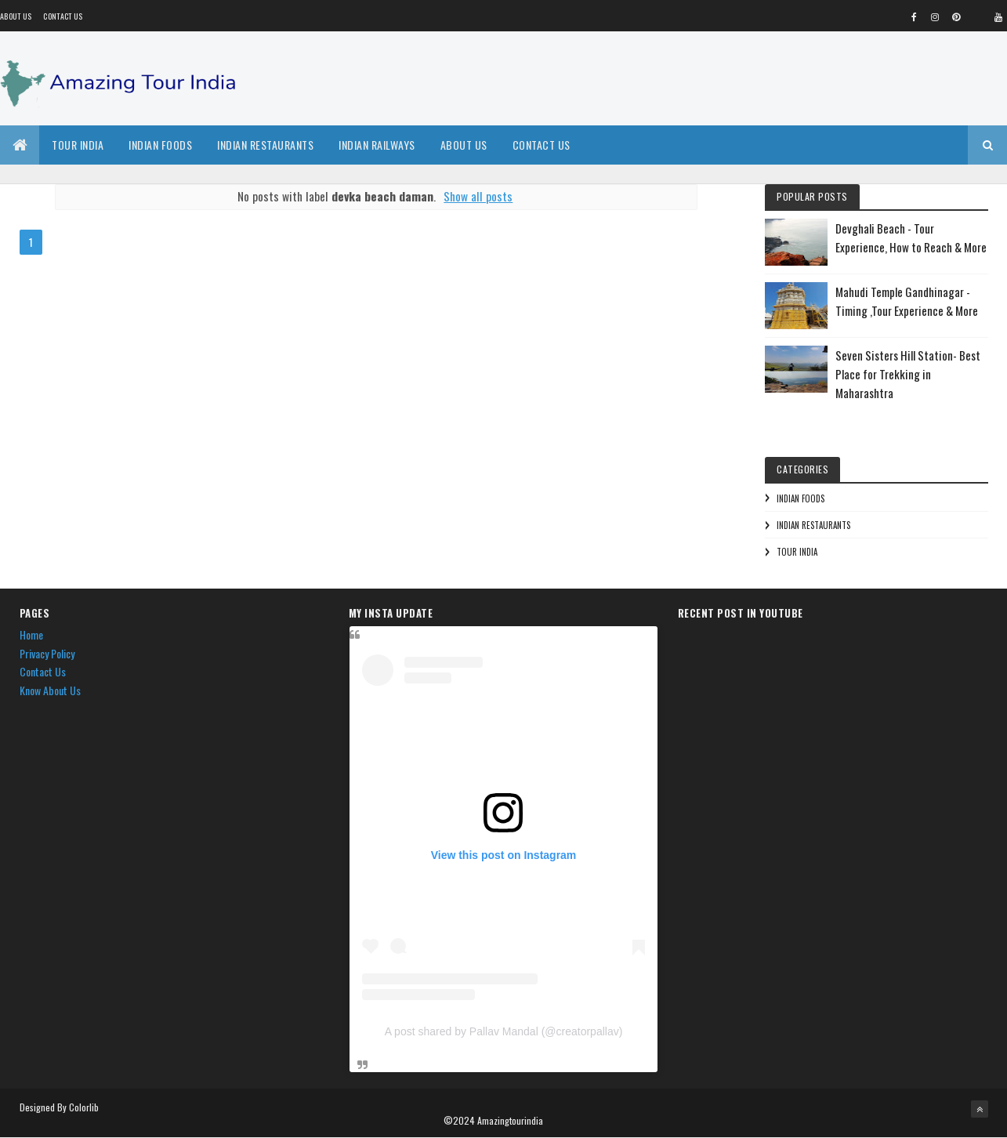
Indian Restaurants (265, 144)
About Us (463, 144)
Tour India (77, 144)
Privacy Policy (47, 653)
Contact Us (62, 16)
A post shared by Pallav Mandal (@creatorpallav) (504, 1031)
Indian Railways (377, 144)
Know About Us (50, 690)
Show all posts (478, 196)
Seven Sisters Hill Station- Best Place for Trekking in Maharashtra (907, 373)
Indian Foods (160, 144)
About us (15, 16)
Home (31, 634)
